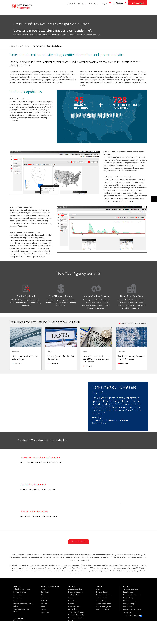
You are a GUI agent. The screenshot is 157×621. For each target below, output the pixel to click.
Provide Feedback (102, 582)
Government (17, 568)
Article (43, 562)
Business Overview (75, 562)
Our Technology (73, 568)
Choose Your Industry (73, 11)
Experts (71, 577)
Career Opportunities (103, 577)
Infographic (45, 571)
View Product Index (78, 515)
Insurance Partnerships (76, 591)
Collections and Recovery (22, 562)
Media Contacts (101, 571)
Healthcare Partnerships (76, 588)
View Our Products (19, 594)
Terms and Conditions (130, 562)
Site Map (71, 594)
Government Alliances (76, 585)
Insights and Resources (109, 11)
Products (92, 11)
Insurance (16, 574)
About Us (127, 11)
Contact (140, 11)
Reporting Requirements (132, 568)
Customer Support (102, 565)
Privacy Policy (128, 571)
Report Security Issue (103, 580)
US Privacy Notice (129, 574)
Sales (98, 562)
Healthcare (17, 571)
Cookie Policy (128, 580)
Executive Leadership (75, 565)
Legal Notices (128, 565)
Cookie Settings (129, 577)
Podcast (44, 574)
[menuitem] (92, 11)
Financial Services (19, 565)
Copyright (35, 613)
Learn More (19, 363)
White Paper (45, 585)
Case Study (45, 565)
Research (44, 577)
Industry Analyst (101, 574)
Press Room (72, 574)
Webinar (44, 582)
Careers (71, 571)
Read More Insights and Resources (133, 323)
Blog (42, 568)
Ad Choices (127, 585)
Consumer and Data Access (132, 582)
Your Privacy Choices (132, 588)
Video (43, 580)
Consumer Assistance (103, 568)
